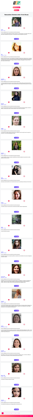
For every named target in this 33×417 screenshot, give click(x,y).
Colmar (2, 376)
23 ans (5, 302)
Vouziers (2, 203)
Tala (1, 54)
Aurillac (2, 228)
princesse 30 (3, 276)
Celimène (2, 400)
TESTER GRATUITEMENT (16, 7)
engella (2, 128)
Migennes (2, 178)
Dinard (2, 351)
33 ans (6, 326)
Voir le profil (16, 63)
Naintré (2, 79)
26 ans (5, 104)
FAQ (21, 415)
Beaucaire (2, 277)
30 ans (5, 203)
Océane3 (2, 301)
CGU (23, 415)
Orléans (2, 129)
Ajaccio (2, 302)
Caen (2, 30)
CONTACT (30, 415)
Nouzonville (3, 326)
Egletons (2, 55)
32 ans (5, 79)
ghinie (2, 227)
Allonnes (2, 252)
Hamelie (2, 153)
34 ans (5, 228)
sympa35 (2, 350)
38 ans (5, 129)
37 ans (5, 55)
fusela (2, 29)
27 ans (4, 30)
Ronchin (2, 104)
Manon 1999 (3, 375)
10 (18, 413)
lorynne (2, 202)
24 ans (6, 178)
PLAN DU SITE (26, 415)
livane (2, 177)
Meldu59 (2, 103)
